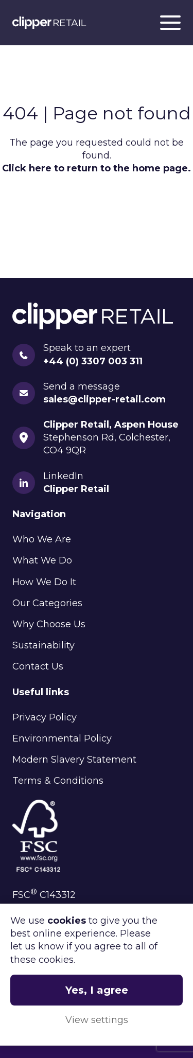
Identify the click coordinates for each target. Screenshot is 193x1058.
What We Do (42, 560)
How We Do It (44, 582)
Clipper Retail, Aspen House (111, 424)
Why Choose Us (48, 624)
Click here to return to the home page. (96, 168)
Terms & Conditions (57, 780)
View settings (96, 1020)
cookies (66, 920)
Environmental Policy (62, 738)
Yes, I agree (96, 990)
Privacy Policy (44, 717)
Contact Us (37, 666)
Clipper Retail (49, 22)
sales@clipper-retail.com (104, 399)
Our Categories (47, 603)
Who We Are (41, 539)
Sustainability (43, 645)
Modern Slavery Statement (74, 759)
